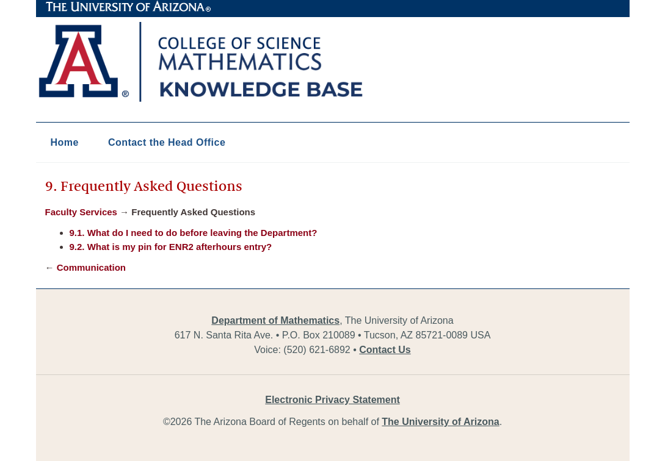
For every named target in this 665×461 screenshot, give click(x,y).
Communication (91, 267)
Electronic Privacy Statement (332, 400)
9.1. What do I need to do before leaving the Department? (194, 232)
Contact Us (384, 350)
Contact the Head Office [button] (166, 142)
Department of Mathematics (275, 320)
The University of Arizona (128, 6)
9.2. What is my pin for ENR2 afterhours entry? (171, 246)
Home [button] (65, 142)
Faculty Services (81, 212)
